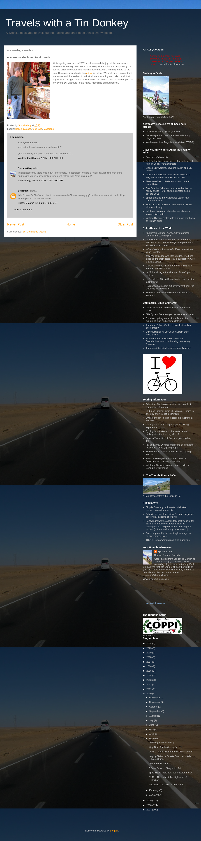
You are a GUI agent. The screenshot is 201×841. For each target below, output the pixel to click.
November (155, 702)
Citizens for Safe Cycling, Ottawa (163, 131)
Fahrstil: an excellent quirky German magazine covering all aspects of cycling (170, 515)
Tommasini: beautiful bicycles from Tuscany (168, 348)
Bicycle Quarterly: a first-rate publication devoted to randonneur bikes (166, 508)
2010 (149, 693)
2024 (149, 643)
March (152, 738)
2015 (149, 670)
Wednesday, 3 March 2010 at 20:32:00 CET (40, 180)
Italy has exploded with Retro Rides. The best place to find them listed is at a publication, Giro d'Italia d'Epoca (170, 259)
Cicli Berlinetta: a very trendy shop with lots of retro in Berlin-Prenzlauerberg (169, 162)
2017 (149, 661)
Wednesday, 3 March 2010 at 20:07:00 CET (40, 158)
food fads (37, 129)
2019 (149, 652)
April (152, 734)
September (155, 711)
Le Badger (23, 190)
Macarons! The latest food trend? (166, 784)
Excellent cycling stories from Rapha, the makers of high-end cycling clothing (167, 319)
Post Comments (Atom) (34, 231)
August (153, 716)
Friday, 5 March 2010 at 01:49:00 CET (37, 203)
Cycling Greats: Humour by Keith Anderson (171, 751)
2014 (149, 675)
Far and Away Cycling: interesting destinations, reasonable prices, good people (170, 446)
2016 (149, 666)
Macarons (48, 129)
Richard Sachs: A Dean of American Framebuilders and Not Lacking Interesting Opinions (168, 341)
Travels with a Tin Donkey (66, 23)
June (152, 725)
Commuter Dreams (158, 763)
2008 (149, 805)
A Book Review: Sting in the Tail (165, 768)
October (153, 706)
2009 (149, 800)
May (151, 729)
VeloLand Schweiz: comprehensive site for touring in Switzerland (168, 466)
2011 (149, 689)
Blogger (114, 830)
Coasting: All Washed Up (161, 742)
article (89, 73)
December (155, 697)
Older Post (125, 224)
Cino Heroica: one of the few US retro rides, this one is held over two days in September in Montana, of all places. (169, 242)
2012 (149, 684)
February (154, 790)
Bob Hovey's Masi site (157, 157)
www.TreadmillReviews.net (155, 603)
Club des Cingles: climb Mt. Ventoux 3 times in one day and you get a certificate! (170, 412)
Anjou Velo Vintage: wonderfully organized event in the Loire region (167, 234)
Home (70, 224)
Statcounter (149, 635)
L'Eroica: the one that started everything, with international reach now (169, 267)
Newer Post (15, 224)
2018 (149, 657)
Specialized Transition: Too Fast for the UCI (171, 772)
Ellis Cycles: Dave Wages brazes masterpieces (170, 314)
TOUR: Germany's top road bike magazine (168, 540)
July (151, 720)
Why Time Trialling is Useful (163, 747)
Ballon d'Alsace (23, 129)
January (153, 795)
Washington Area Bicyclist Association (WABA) (170, 142)
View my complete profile (156, 579)
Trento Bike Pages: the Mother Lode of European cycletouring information (166, 460)
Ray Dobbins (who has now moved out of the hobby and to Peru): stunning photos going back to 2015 (169, 191)
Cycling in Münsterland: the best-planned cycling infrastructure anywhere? (167, 433)
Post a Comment (23, 209)
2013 (149, 680)
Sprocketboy (25, 168)
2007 (149, 809)
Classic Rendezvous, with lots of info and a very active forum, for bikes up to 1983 (168, 176)
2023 (149, 648)
